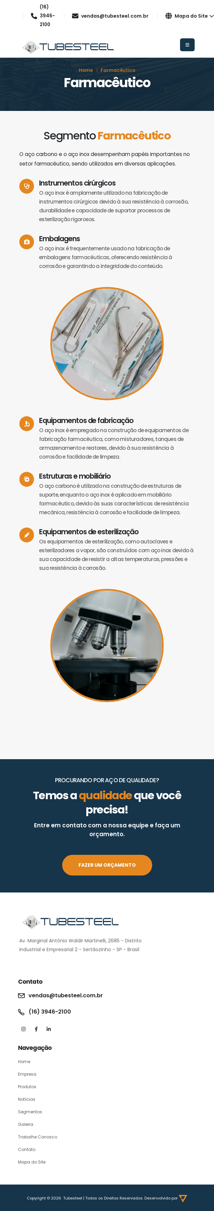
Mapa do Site (190, 16)
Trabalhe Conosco (38, 1137)
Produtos (28, 1087)
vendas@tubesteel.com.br (110, 16)
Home (86, 70)
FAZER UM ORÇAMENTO (107, 865)
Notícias (27, 1099)
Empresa (28, 1074)
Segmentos (31, 1112)
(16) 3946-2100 (43, 16)
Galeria (26, 1124)
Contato (27, 1149)
